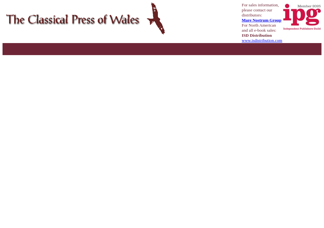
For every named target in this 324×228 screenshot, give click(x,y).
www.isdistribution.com (262, 40)
